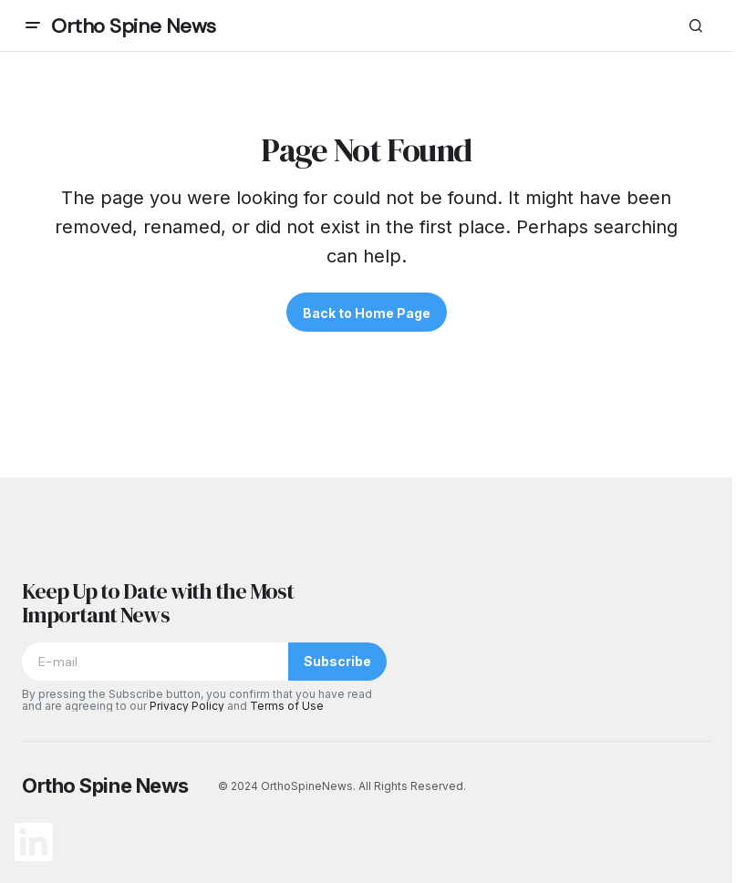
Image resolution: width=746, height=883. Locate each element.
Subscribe (337, 661)
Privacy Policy (187, 706)
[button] (33, 25)
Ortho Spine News (133, 26)
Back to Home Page (366, 313)
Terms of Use (287, 706)
